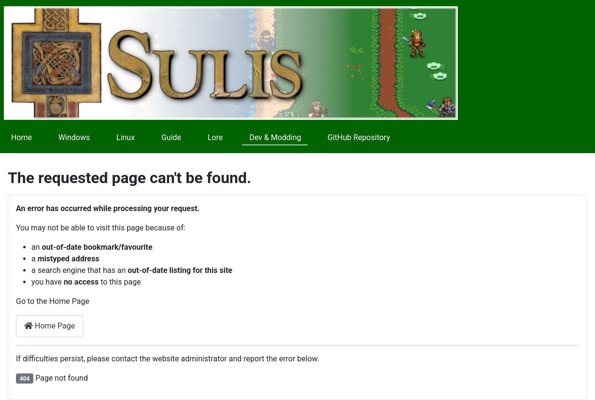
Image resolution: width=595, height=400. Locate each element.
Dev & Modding (275, 137)
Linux (125, 137)
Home (21, 137)
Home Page (49, 325)
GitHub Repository (358, 137)
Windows (74, 137)
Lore (215, 137)
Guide (171, 137)
